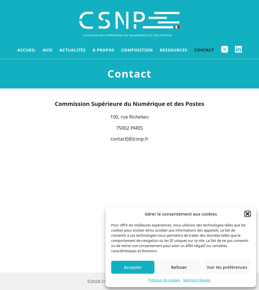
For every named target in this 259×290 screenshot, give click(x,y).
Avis (48, 50)
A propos (103, 50)
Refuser (179, 267)
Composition (137, 50)
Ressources (173, 50)
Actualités (72, 50)
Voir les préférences (227, 267)
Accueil (26, 50)
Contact (204, 50)
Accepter (133, 267)
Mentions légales (197, 280)
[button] (247, 214)
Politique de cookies (164, 280)
